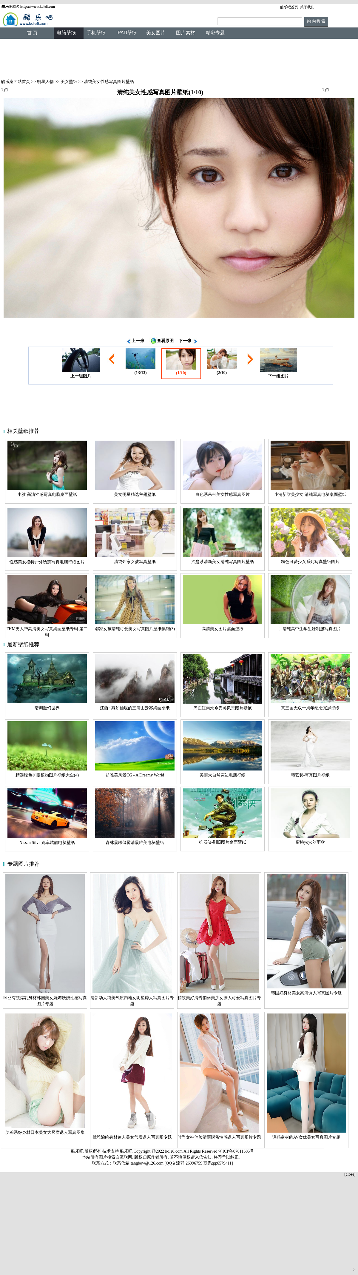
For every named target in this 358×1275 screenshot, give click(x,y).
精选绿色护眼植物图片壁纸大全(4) (47, 775)
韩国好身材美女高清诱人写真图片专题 (306, 993)
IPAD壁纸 (126, 32)
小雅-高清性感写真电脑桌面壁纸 (47, 494)
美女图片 (155, 32)
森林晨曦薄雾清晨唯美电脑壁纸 (135, 842)
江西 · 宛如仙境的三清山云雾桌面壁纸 (135, 708)
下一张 (185, 341)
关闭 (4, 90)
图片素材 (185, 32)
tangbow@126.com (147, 1163)
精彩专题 (215, 32)
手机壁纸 (96, 32)
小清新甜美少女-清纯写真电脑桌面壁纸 (310, 494)
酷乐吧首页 (289, 7)
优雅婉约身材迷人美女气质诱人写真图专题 (132, 1137)
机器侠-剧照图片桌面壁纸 (222, 842)
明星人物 (45, 81)
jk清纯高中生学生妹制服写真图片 (310, 629)
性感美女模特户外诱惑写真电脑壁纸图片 (47, 562)
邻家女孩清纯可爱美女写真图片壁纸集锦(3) (135, 629)
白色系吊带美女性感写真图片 (222, 494)
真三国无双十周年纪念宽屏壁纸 (310, 708)
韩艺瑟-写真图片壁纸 (310, 775)
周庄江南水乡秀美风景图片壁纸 (222, 708)
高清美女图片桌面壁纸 (222, 629)
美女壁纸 (69, 81)
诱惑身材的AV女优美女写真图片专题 (306, 1137)
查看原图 (165, 341)
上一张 (138, 341)
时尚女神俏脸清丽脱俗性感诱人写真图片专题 (219, 1137)
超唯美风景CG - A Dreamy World (135, 775)
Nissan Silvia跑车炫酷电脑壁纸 (47, 842)
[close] (350, 1174)
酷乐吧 (127, 1151)
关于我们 (307, 7)
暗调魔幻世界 (47, 708)
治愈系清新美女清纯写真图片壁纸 (222, 561)
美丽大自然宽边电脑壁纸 (223, 775)
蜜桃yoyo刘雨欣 (310, 842)
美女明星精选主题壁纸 (135, 494)
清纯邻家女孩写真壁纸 (135, 561)
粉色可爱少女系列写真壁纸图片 (310, 561)
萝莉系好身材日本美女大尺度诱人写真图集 (45, 1132)
